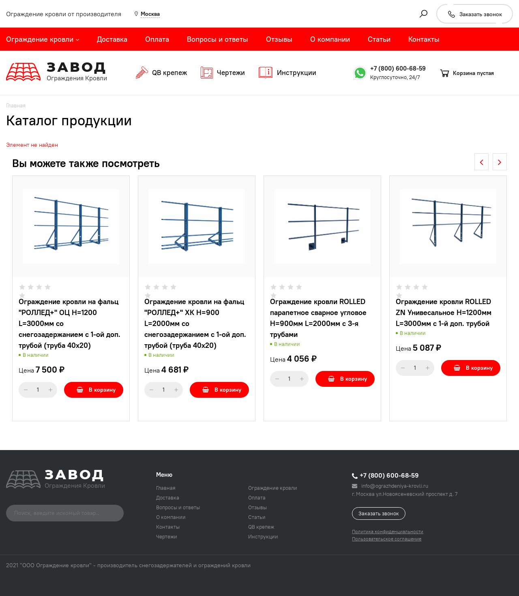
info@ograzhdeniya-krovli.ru (390, 485)
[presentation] (481, 161)
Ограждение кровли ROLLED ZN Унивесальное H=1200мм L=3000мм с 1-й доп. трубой (443, 312)
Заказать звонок (378, 513)
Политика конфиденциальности (387, 531)
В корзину (96, 389)
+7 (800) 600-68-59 (398, 68)
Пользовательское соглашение (386, 539)
